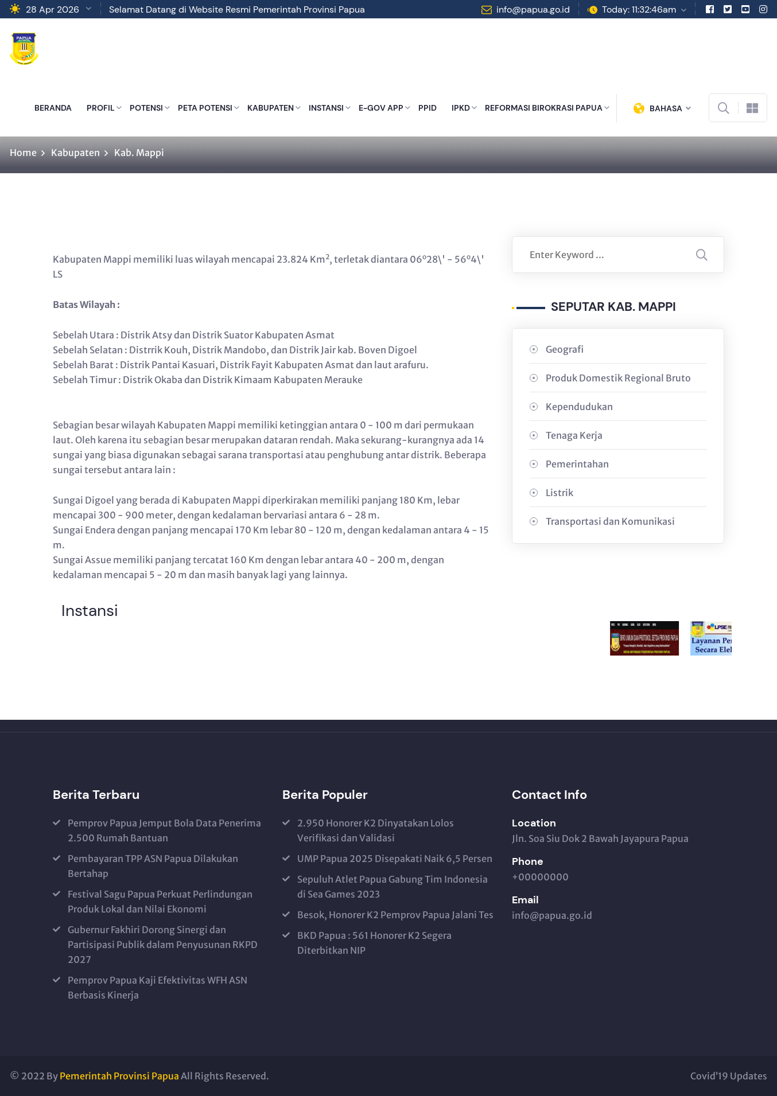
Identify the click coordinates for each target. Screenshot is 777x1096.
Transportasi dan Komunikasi (610, 521)
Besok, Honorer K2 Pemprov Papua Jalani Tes (395, 915)
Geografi (565, 349)
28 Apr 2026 (52, 9)
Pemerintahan (577, 464)
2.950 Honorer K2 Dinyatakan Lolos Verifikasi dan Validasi (375, 830)
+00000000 (540, 877)
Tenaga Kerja (574, 435)
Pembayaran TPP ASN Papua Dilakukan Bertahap (153, 866)
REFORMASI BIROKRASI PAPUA (544, 108)
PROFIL (101, 108)
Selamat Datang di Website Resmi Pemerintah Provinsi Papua (237, 9)
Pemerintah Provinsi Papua (119, 1076)
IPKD (461, 108)
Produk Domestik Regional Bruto (618, 378)
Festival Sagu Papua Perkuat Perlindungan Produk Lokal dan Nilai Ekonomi (160, 901)
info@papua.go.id (533, 9)
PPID (427, 108)
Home (23, 152)
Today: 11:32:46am (639, 9)
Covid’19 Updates (728, 1076)
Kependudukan (579, 406)
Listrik (559, 492)
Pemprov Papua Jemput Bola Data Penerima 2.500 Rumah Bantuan (164, 830)
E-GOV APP (381, 108)
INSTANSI (326, 108)
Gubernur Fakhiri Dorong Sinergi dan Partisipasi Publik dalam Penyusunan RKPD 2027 (163, 944)
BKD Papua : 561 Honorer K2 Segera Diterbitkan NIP (374, 943)
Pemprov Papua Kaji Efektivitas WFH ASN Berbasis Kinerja (157, 987)
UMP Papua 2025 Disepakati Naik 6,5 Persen (394, 858)
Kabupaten (75, 152)
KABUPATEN (270, 108)
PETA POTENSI (205, 108)
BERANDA (53, 108)
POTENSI (146, 108)
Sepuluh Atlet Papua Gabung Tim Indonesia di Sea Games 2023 (392, 886)
